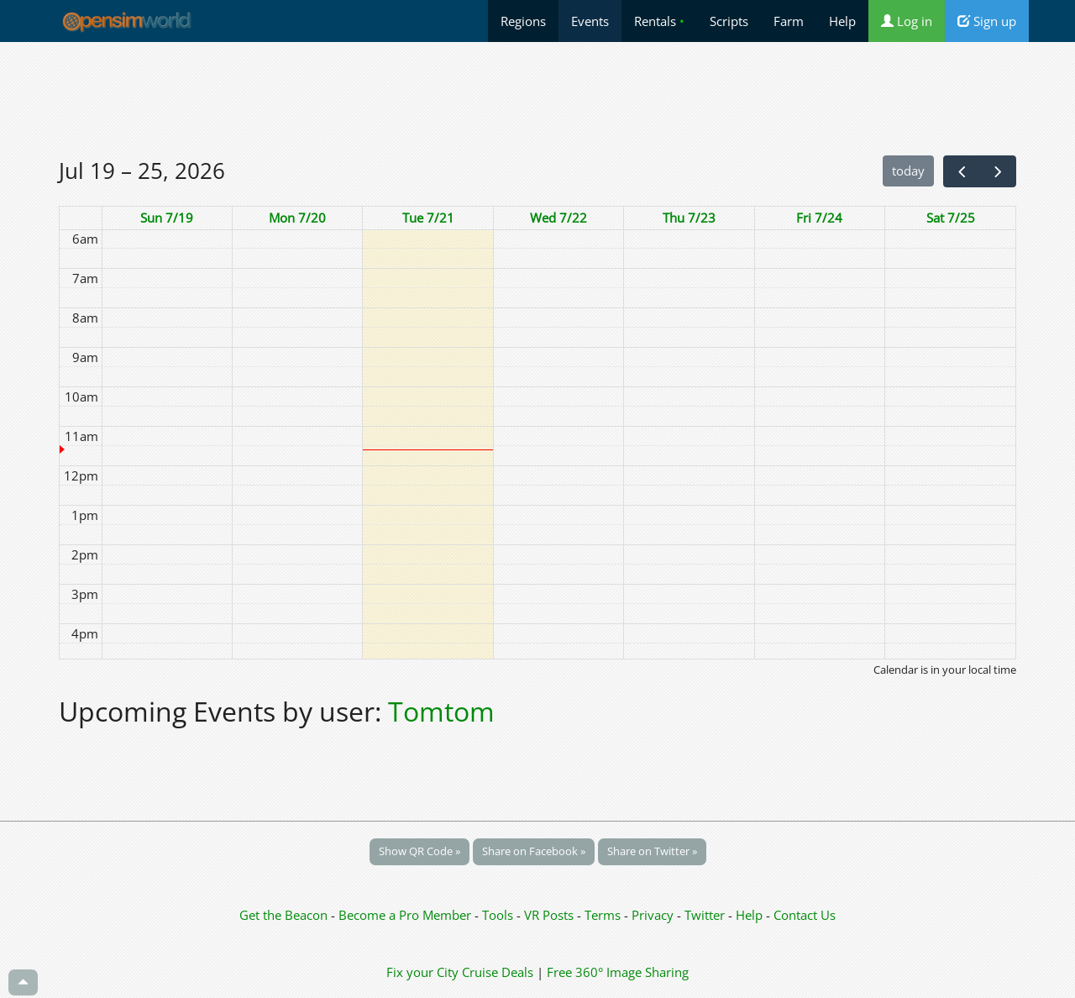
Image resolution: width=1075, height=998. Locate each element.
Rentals (659, 21)
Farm (788, 21)
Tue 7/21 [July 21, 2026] (428, 217)
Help (842, 21)
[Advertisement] (537, 98)
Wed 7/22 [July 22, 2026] (558, 217)
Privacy (653, 914)
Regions (523, 21)
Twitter (704, 914)
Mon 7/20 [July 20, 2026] (297, 217)
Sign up (986, 21)
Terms (604, 914)
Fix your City (422, 972)
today (908, 170)
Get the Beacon (283, 914)
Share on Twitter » (652, 851)
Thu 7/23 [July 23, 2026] (689, 217)
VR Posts (550, 914)
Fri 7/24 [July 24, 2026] (819, 217)
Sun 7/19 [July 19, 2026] (166, 217)
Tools (499, 914)
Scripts (729, 21)
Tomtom (441, 711)
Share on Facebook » (533, 851)
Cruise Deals (497, 972)
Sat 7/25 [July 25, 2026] (950, 217)
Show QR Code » (419, 851)
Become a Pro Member (406, 914)
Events (590, 21)
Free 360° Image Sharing (618, 972)
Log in (906, 21)
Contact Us (804, 914)
